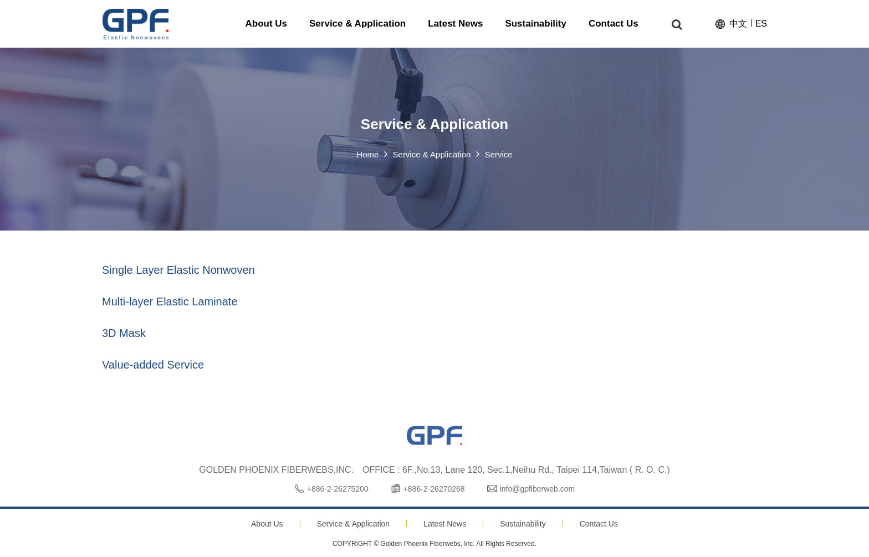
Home (367, 155)
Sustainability (523, 523)
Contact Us (599, 523)
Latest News (444, 523)
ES (761, 24)
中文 (738, 24)
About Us (267, 523)
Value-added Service (153, 365)
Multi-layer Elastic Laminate (170, 301)
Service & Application (353, 523)
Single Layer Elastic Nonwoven (178, 270)
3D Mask (124, 333)
